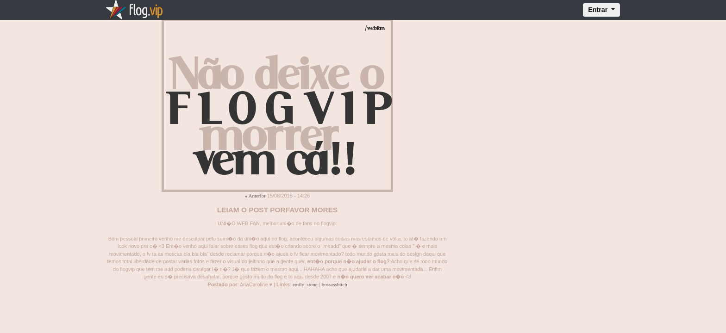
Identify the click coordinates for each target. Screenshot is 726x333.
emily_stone (305, 284)
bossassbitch (334, 284)
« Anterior (255, 195)
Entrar (598, 9)
